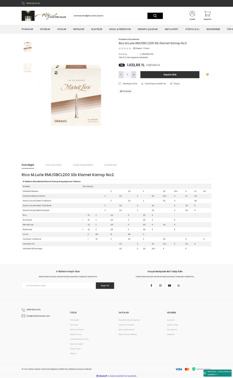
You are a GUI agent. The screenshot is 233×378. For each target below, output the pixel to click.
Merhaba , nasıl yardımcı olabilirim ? (217, 373)
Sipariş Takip (172, 325)
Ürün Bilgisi (28, 164)
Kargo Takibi (75, 348)
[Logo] (44, 16)
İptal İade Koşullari (126, 329)
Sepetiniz (171, 334)
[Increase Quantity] (133, 74)
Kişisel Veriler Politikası (128, 334)
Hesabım (171, 320)
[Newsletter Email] (68, 285)
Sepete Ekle (170, 74)
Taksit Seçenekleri (83, 164)
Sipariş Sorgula (76, 344)
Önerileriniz (110, 164)
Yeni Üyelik (74, 320)
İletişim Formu (76, 334)
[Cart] (207, 16)
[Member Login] (192, 16)
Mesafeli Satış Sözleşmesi (129, 320)
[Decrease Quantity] (121, 74)
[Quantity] (127, 74)
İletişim (73, 353)
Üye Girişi (74, 325)
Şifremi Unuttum (77, 329)
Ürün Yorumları (53, 164)
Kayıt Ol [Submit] (105, 285)
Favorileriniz (172, 329)
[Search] (116, 16)
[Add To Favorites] (207, 74)
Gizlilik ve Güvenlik (126, 325)
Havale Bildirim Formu (79, 339)
